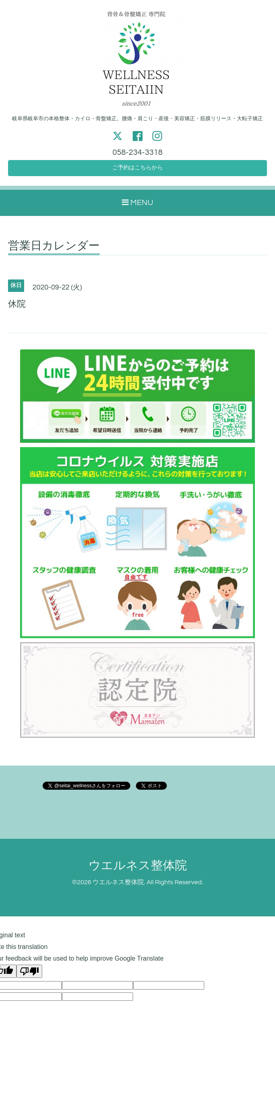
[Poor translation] (29, 975)
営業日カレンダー (54, 249)
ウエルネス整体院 (137, 869)
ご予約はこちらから (137, 170)
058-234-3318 (137, 153)
